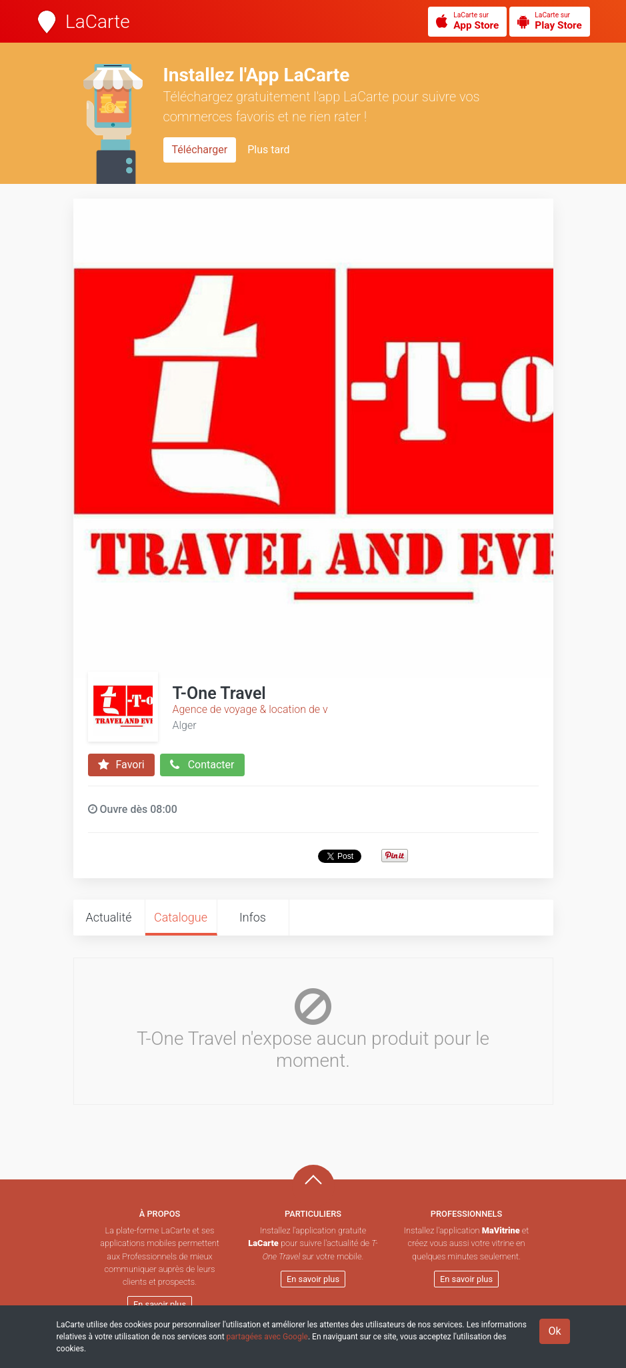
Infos (252, 917)
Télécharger (200, 149)
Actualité (108, 917)
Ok (554, 1331)
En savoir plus (159, 1304)
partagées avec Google (267, 1336)
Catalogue (180, 917)
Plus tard (268, 149)
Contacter (202, 765)
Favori (121, 765)
